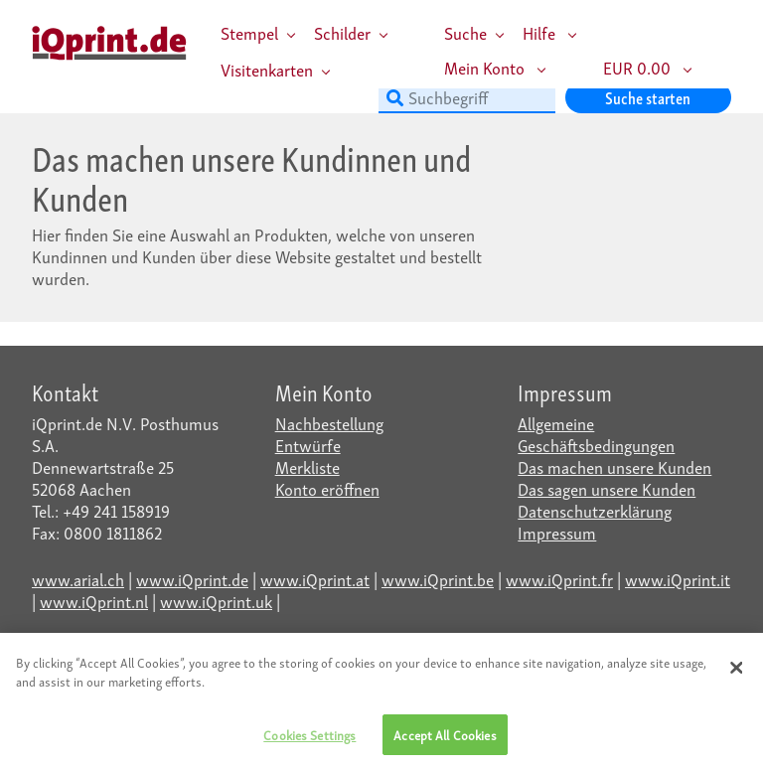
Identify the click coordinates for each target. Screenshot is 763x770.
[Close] (736, 672)
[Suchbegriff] (467, 97)
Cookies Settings (309, 739)
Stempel (249, 32)
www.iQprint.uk (216, 600)
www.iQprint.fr (559, 578)
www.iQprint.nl (94, 600)
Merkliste (307, 466)
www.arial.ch (78, 578)
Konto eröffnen (327, 488)
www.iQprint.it (677, 578)
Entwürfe (308, 444)
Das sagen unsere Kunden (606, 488)
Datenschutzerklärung (595, 510)
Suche (465, 32)
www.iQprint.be (438, 578)
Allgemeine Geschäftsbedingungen (596, 433)
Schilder (342, 32)
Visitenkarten (267, 69)
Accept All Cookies (444, 739)
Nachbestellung (329, 422)
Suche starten (647, 96)
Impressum (557, 532)
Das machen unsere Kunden (614, 466)
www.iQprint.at (315, 578)
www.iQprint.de (192, 578)
